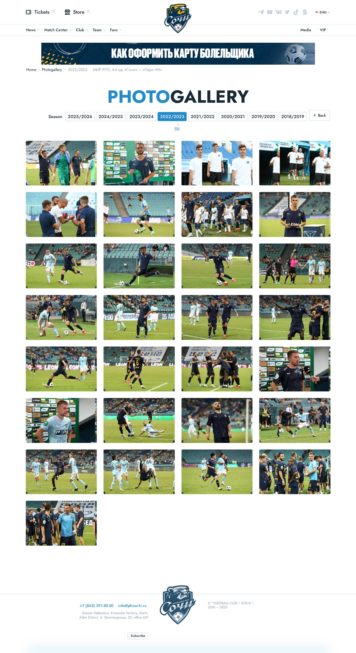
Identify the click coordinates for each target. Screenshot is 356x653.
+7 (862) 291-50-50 (97, 605)
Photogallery (52, 69)
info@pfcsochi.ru (132, 605)
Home (31, 69)
